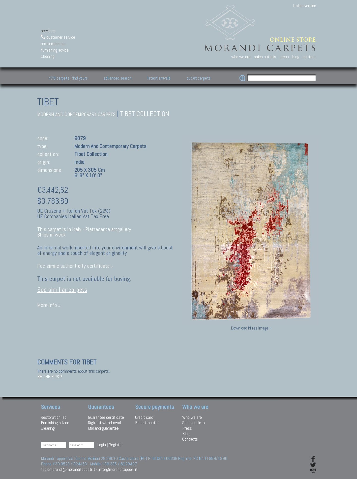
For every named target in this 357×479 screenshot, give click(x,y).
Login (101, 445)
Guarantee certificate (106, 417)
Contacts (190, 439)
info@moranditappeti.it (118, 469)
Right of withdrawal (104, 422)
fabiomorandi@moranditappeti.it (68, 469)
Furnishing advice (55, 422)
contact (309, 57)
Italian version (304, 5)
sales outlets (265, 57)
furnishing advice (55, 50)
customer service (58, 37)
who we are (240, 57)
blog (295, 57)
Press (187, 428)
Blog (186, 433)
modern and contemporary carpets (76, 114)
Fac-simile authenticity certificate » (75, 266)
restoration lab (53, 43)
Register (116, 445)
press (284, 57)
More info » (48, 305)
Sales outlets (193, 422)
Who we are (192, 417)
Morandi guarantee (103, 428)
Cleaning (48, 428)
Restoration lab (53, 417)
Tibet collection (144, 113)
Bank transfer (147, 422)
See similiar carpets (62, 290)
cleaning (48, 56)
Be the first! (49, 376)
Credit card (144, 417)
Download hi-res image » (251, 328)
